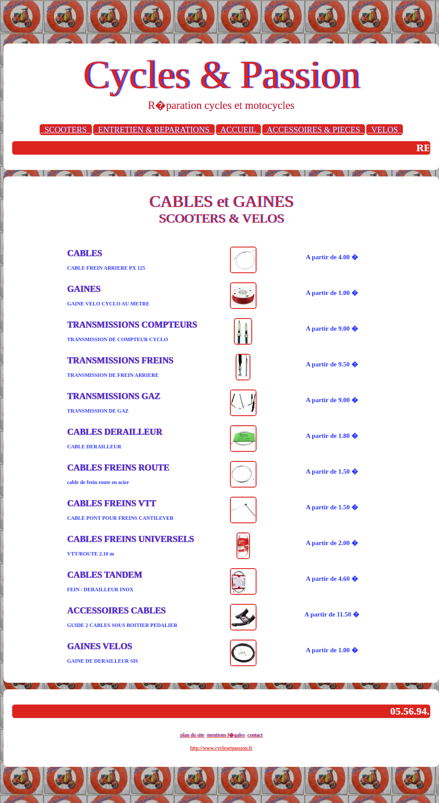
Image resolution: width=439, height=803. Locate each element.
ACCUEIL (238, 129)
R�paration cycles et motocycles (221, 105)
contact (255, 735)
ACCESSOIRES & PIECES (313, 129)
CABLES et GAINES (221, 201)
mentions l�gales (226, 735)
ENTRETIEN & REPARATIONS (154, 129)
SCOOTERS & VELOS (221, 218)
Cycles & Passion (221, 74)
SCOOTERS (66, 129)
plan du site (192, 735)
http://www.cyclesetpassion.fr (221, 748)
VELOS (384, 129)
